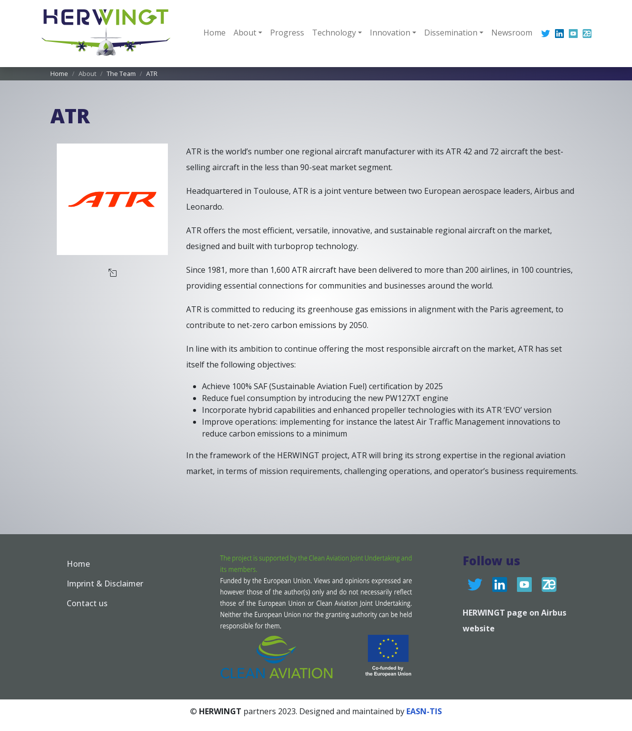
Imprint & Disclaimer (105, 583)
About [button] (245, 32)
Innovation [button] (390, 32)
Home (214, 32)
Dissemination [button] (450, 32)
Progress (287, 32)
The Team (121, 73)
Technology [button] (334, 32)
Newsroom (511, 32)
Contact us (87, 603)
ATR (152, 73)
